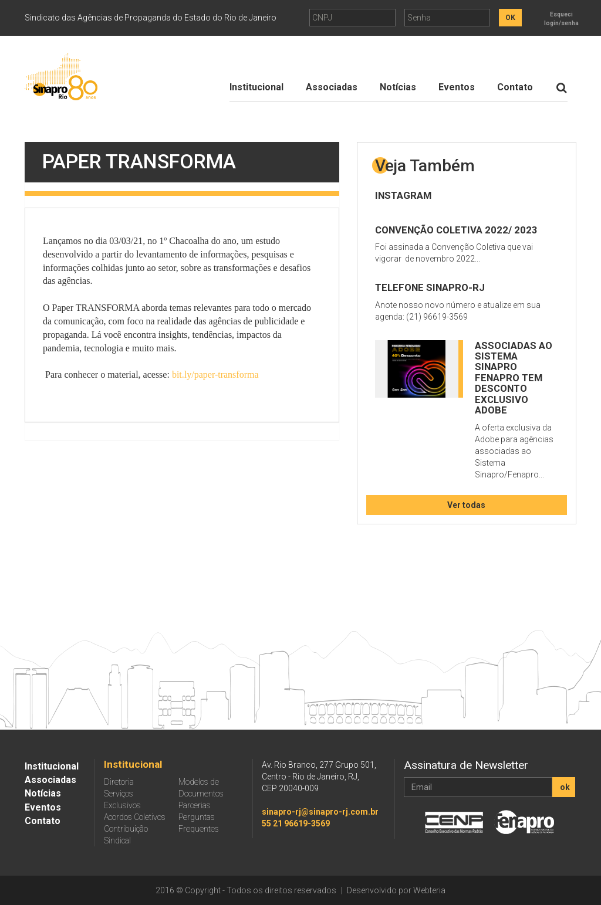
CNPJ (322, 17)
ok (565, 787)
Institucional (256, 87)
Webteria (429, 890)
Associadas (331, 87)
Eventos (456, 87)
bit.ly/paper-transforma (215, 374)
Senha (419, 17)
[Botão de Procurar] (561, 87)
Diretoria (119, 782)
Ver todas (466, 505)
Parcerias (194, 805)
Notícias (398, 87)
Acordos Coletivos (135, 817)
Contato (515, 87)
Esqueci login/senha (561, 18)
